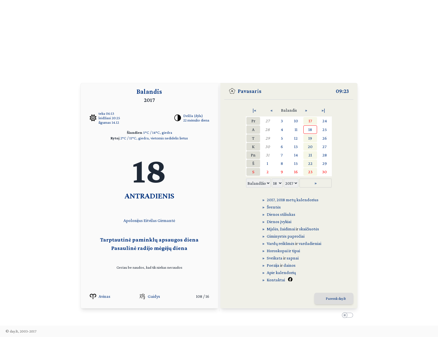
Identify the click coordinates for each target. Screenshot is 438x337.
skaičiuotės (309, 228)
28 (267, 129)
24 (324, 120)
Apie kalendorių (281, 272)
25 (324, 129)
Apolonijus (133, 220)
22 (310, 163)
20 (310, 146)
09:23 (342, 91)
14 (296, 155)
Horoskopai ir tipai (283, 250)
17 (310, 120)
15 (296, 163)
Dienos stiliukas (281, 214)
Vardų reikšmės (280, 243)
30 (267, 146)
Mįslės (272, 228)
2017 (271, 199)
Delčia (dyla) (193, 115)
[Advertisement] (219, 39)
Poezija (273, 265)
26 (324, 138)
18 (310, 129)
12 (296, 138)
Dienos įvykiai (279, 221)
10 (296, 120)
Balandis (149, 91)
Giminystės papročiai (285, 236)
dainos (290, 265)
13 (296, 146)
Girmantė (166, 220)
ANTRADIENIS (149, 195)
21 (310, 155)
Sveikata (274, 258)
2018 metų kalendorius (297, 199)
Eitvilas (150, 220)
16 (296, 171)
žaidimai (287, 228)
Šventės (274, 207)
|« (254, 110)
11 (296, 129)
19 (310, 138)
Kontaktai (276, 279)
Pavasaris (249, 91)
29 (267, 138)
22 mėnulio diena (196, 120)
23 (310, 171)
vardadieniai (310, 243)
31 (267, 155)
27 (267, 120)
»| (323, 110)
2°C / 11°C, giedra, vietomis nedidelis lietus (154, 138)
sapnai (293, 258)
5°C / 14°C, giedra (157, 132)
